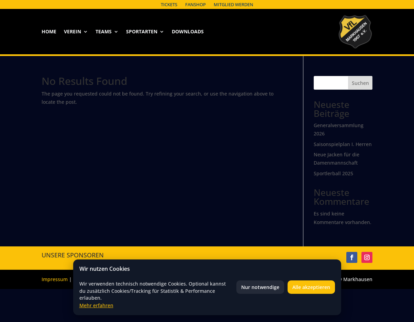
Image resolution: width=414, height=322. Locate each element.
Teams (104, 32)
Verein (72, 32)
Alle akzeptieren (311, 287)
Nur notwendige (260, 287)
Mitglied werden (233, 4)
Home (49, 32)
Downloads (188, 32)
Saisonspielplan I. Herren (343, 144)
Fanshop (195, 4)
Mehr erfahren (96, 305)
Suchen (360, 83)
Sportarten (141, 32)
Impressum (55, 279)
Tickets (169, 4)
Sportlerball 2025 (333, 173)
